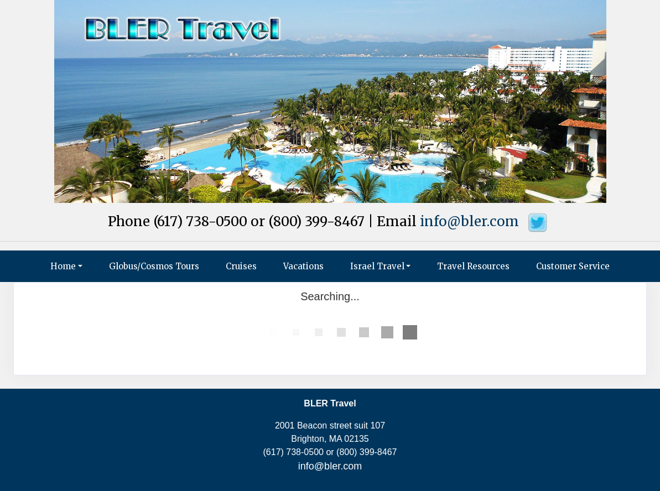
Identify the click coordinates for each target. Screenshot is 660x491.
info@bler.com (469, 221)
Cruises (241, 266)
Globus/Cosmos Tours (154, 266)
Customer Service (573, 266)
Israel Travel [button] (377, 266)
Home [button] (63, 266)
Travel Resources (473, 266)
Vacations (303, 266)
